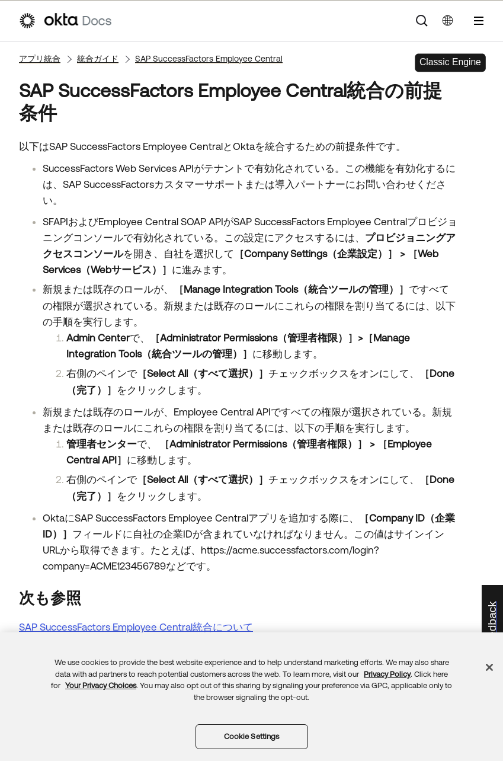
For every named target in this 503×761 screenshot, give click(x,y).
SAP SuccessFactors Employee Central (209, 58)
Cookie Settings (252, 736)
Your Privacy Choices (100, 685)
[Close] (489, 667)
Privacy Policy (387, 674)
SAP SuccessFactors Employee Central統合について (136, 627)
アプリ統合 (39, 58)
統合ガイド (97, 58)
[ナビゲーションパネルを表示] (478, 20)
